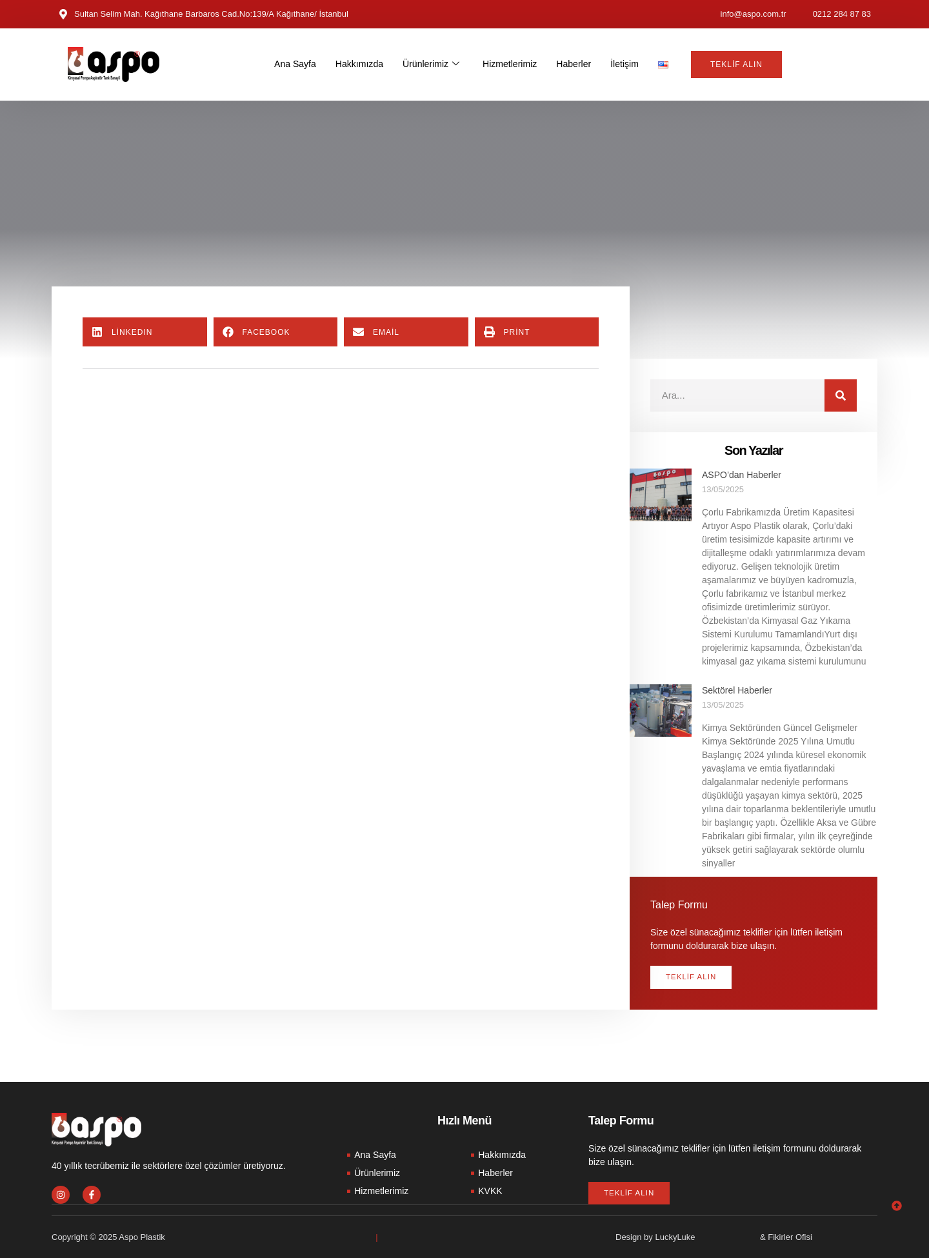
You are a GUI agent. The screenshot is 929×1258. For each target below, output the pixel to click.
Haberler (579, 64)
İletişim (632, 64)
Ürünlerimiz (430, 64)
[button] (145, 331)
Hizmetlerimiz (512, 64)
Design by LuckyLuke (655, 1237)
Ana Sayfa (288, 64)
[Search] (840, 395)
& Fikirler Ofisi (786, 1237)
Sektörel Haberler (737, 690)
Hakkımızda (355, 64)
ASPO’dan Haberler (741, 475)
